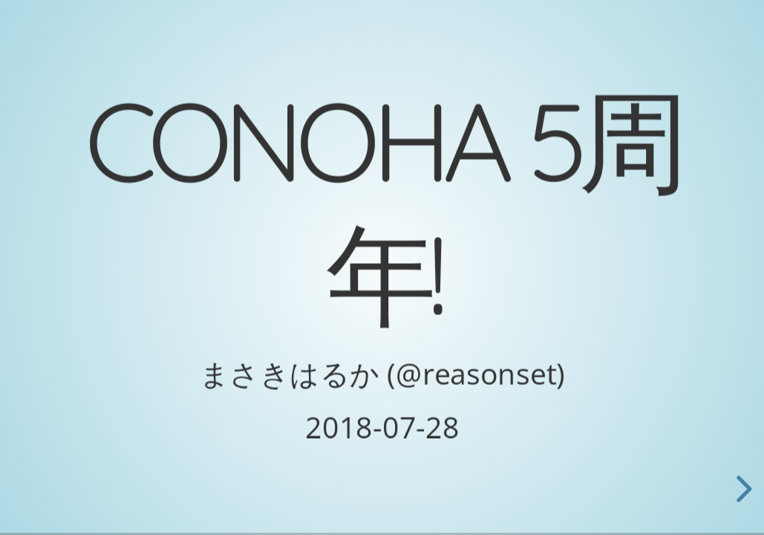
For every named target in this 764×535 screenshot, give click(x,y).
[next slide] (741, 489)
